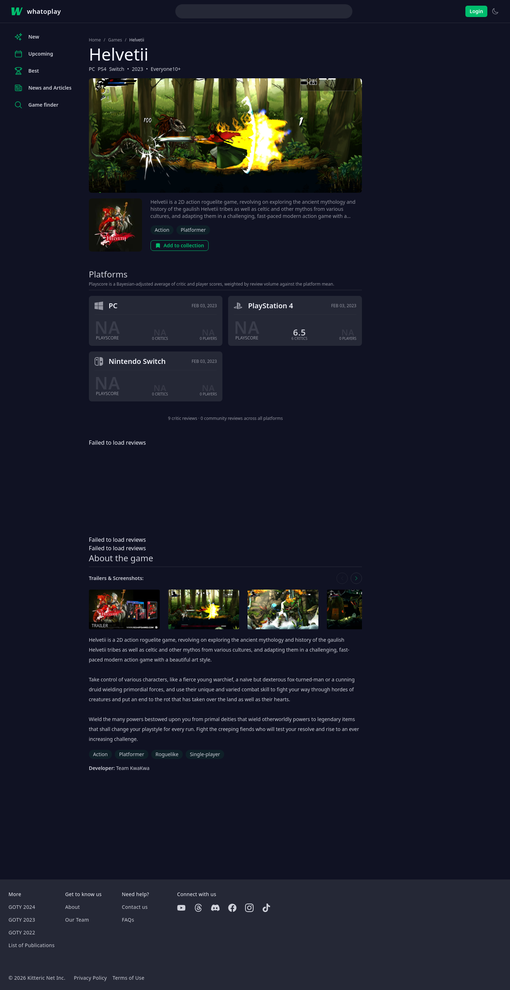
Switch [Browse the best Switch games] (116, 69)
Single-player (205, 754)
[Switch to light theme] (495, 11)
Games (115, 40)
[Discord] (215, 908)
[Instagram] (249, 908)
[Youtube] (181, 908)
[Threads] (198, 908)
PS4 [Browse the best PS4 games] (102, 69)
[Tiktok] (266, 908)
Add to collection (179, 245)
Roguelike (166, 754)
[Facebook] (232, 908)
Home (95, 40)
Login (476, 11)
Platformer (193, 229)
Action (162, 229)
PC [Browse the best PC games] (92, 69)
